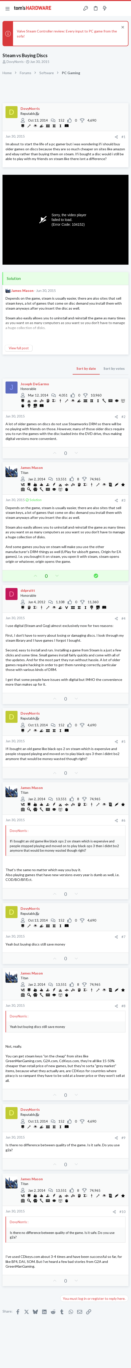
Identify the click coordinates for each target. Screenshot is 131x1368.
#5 (123, 742)
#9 (123, 1138)
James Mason (22, 290)
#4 (123, 618)
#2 (123, 417)
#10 (122, 1212)
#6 (123, 820)
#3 (123, 500)
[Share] (116, 137)
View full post (19, 348)
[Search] (124, 8)
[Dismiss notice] (122, 27)
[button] (8, 8)
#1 (123, 137)
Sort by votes (114, 369)
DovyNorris (15, 62)
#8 (123, 1006)
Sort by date (86, 369)
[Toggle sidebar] (114, 8)
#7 (123, 937)
